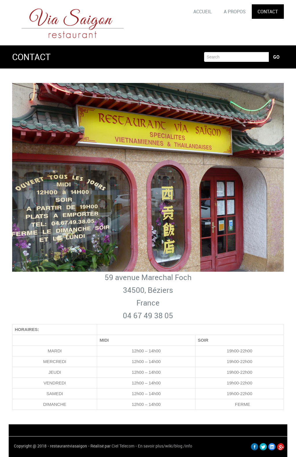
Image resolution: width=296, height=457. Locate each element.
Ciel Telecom (123, 446)
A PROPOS (235, 11)
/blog (177, 446)
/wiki (168, 446)
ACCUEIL (202, 11)
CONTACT (268, 11)
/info (187, 446)
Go (276, 57)
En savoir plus (150, 446)
